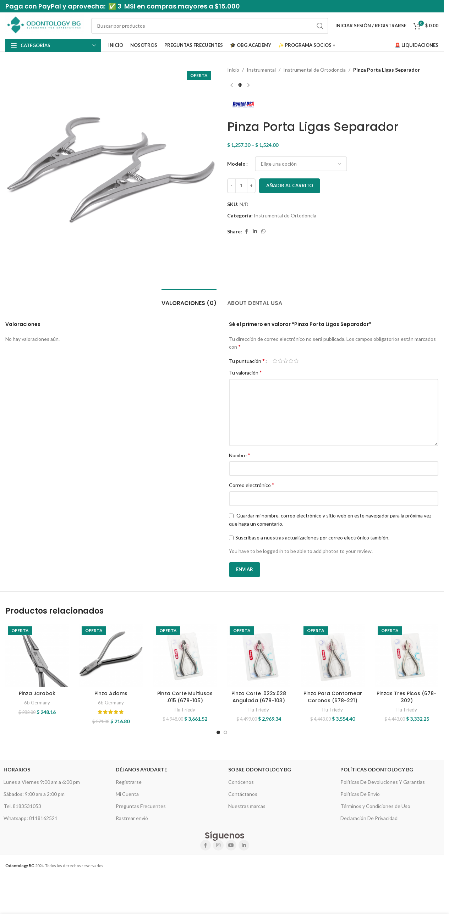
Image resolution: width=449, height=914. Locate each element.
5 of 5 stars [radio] (296, 360)
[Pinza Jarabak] (37, 655)
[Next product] (248, 85)
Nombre (239, 455)
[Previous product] (231, 85)
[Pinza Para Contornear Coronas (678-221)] (332, 655)
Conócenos (241, 782)
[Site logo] (44, 25)
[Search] (209, 26)
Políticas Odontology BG (376, 769)
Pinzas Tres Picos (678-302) (407, 697)
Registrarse (129, 782)
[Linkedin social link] (255, 231)
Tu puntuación (247, 361)
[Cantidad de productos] (241, 185)
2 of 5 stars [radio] (280, 360)
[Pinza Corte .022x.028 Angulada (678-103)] (258, 655)
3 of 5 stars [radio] (285, 360)
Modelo (236, 164)
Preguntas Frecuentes (141, 806)
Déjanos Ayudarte (141, 769)
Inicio (233, 70)
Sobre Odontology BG (259, 769)
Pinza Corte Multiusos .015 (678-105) (185, 697)
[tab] (189, 299)
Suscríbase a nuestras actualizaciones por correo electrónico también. (312, 537)
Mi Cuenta (127, 794)
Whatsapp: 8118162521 (31, 818)
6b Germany (37, 702)
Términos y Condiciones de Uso (375, 806)
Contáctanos (242, 794)
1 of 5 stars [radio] (275, 360)
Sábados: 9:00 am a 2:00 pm (34, 794)
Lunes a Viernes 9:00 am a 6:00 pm (42, 782)
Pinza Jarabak (37, 693)
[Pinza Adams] (110, 655)
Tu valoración (245, 372)
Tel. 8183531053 (22, 806)
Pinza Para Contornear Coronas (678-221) (332, 697)
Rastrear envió (132, 818)
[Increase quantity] (251, 185)
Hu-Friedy (185, 710)
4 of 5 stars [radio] (291, 360)
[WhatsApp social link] (263, 231)
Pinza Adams (110, 693)
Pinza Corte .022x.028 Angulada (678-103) (258, 697)
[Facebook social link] (246, 231)
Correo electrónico (251, 484)
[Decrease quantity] (231, 185)
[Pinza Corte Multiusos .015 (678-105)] (185, 655)
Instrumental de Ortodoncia (314, 70)
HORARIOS (17, 769)
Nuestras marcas (246, 806)
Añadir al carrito (289, 185)
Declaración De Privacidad (369, 818)
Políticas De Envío (360, 794)
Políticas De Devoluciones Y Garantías (382, 782)
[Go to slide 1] (218, 732)
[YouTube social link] (231, 845)
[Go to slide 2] (225, 732)
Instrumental (261, 70)
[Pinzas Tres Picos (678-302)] (406, 655)
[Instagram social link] (218, 845)
